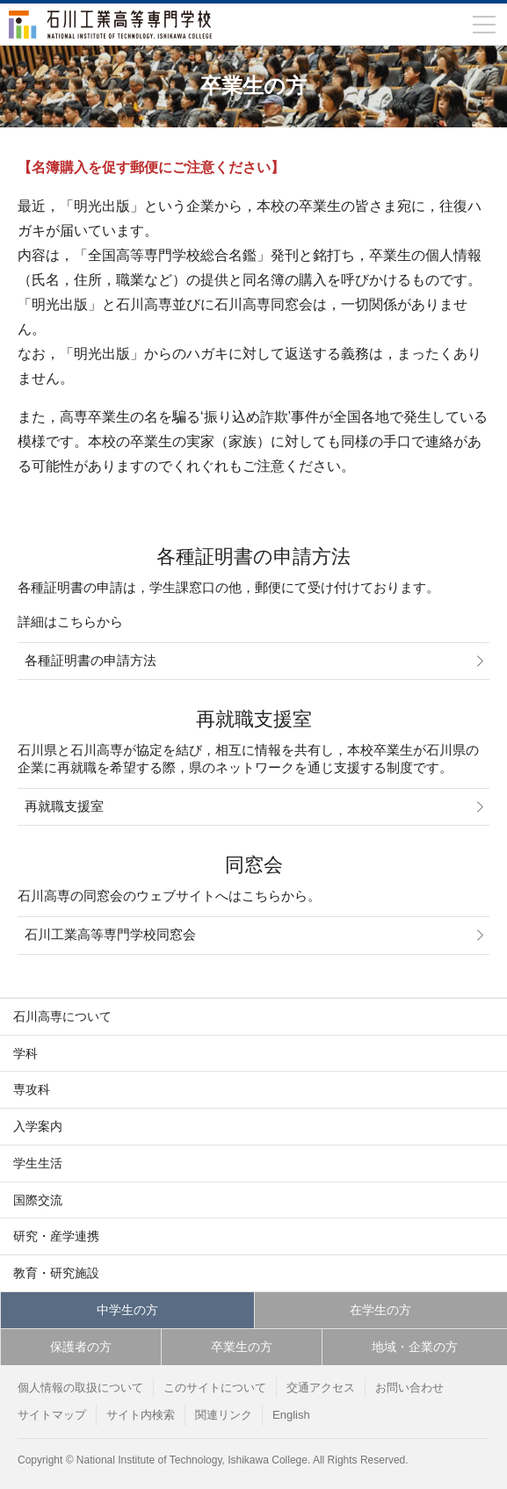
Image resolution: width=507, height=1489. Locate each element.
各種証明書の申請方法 (90, 661)
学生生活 (37, 1163)
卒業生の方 (241, 1347)
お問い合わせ (409, 1387)
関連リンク (223, 1414)
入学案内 (37, 1126)
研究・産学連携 (56, 1236)
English (291, 1414)
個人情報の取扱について (80, 1387)
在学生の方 (380, 1310)
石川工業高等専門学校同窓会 (110, 935)
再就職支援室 (64, 806)
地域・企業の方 (415, 1347)
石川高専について (62, 1016)
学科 (25, 1053)
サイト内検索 (140, 1414)
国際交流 (37, 1200)
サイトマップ (52, 1414)
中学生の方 (127, 1310)
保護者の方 (81, 1347)
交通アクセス (320, 1387)
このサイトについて (214, 1387)
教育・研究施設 (56, 1273)
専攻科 (31, 1089)
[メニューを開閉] (484, 24)
